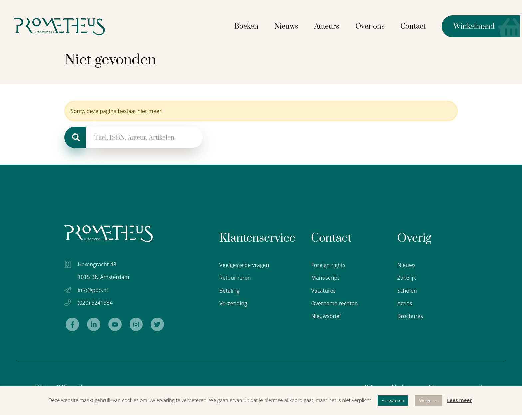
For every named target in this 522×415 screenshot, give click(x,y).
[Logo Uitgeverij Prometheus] (64, 26)
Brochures (410, 316)
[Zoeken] (75, 137)
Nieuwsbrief (326, 316)
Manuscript (325, 277)
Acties (404, 303)
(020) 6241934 (95, 303)
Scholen (407, 290)
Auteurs (329, 26)
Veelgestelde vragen (244, 265)
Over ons (372, 26)
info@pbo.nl (93, 290)
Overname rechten (334, 303)
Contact (415, 26)
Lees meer (459, 400)
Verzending (233, 303)
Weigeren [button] (428, 400)
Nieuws (289, 26)
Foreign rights (328, 265)
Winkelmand (470, 26)
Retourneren (235, 277)
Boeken (249, 26)
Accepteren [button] (393, 400)
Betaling (229, 290)
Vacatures (323, 290)
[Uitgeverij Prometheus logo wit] (108, 233)
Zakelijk (406, 277)
